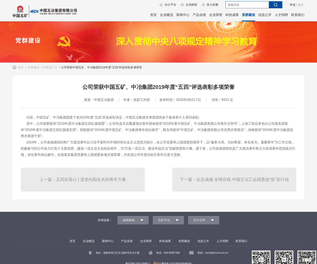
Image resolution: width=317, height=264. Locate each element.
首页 (153, 15)
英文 (301, 4)
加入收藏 (212, 4)
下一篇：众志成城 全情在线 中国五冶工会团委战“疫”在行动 (234, 179)
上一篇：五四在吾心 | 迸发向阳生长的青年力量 (82, 179)
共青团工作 (50, 67)
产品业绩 (199, 15)
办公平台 (170, 4)
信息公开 (265, 15)
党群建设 (248, 15)
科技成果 (232, 15)
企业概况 (166, 15)
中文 (293, 4)
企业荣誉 (215, 15)
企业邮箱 (191, 4)
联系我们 (297, 15)
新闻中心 (183, 15)
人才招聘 (281, 15)
